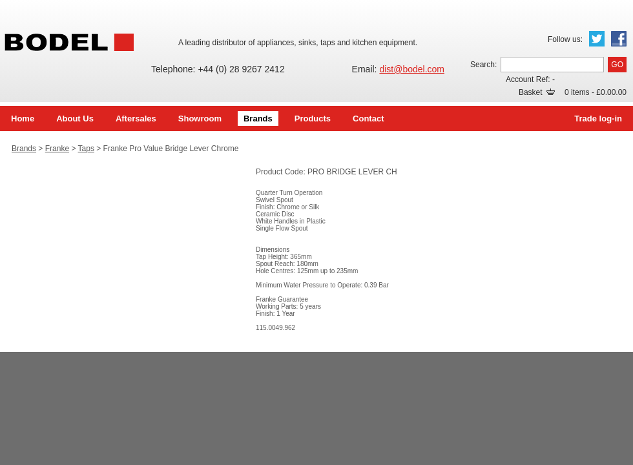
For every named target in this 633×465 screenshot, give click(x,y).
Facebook (619, 38)
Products (313, 118)
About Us (75, 118)
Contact (368, 118)
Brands (258, 118)
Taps (86, 148)
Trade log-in (598, 118)
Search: (483, 64)
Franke (57, 148)
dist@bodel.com (411, 69)
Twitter (597, 38)
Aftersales (136, 118)
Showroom (200, 118)
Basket (537, 92)
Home (22, 118)
